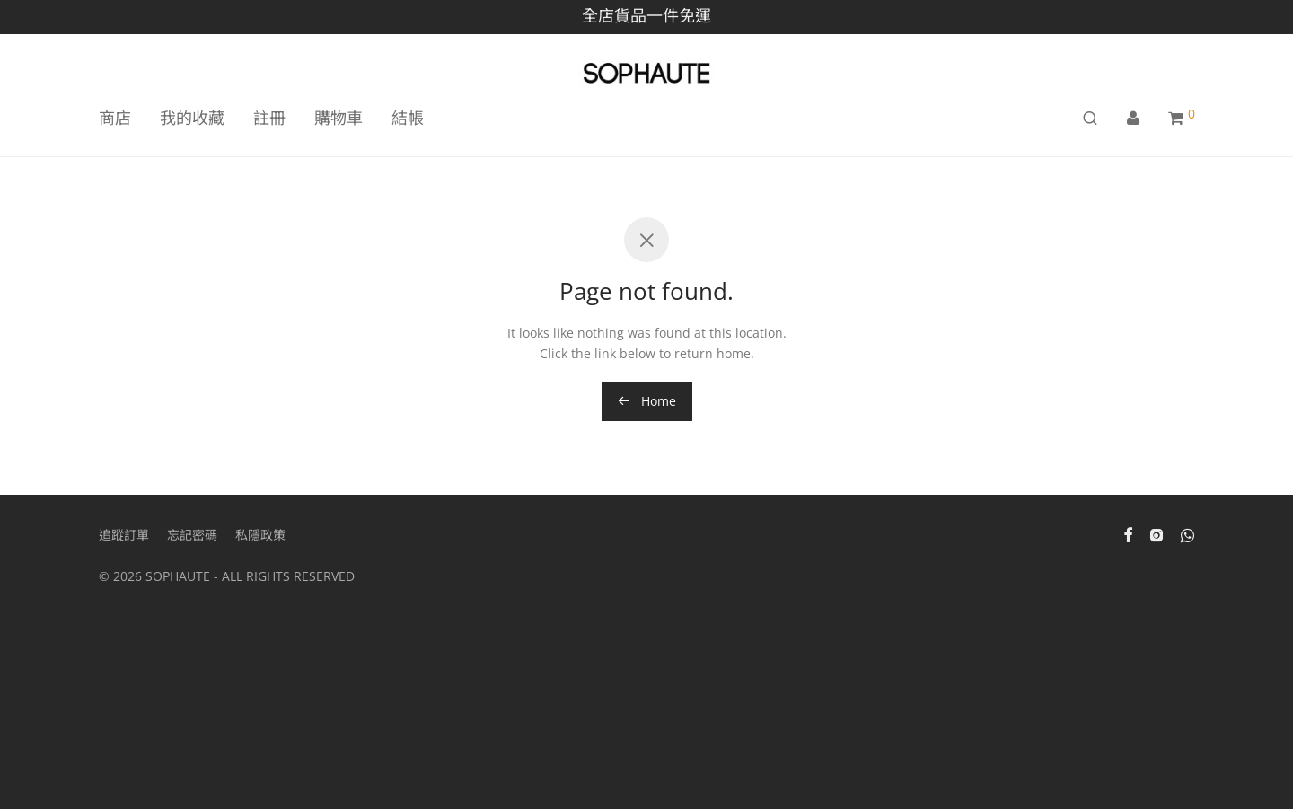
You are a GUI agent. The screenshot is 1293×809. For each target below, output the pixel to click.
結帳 (407, 117)
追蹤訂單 (124, 534)
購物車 (338, 117)
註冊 (269, 117)
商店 (115, 117)
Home (647, 400)
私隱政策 (260, 534)
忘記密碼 (192, 534)
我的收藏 (192, 117)
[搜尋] (1090, 118)
